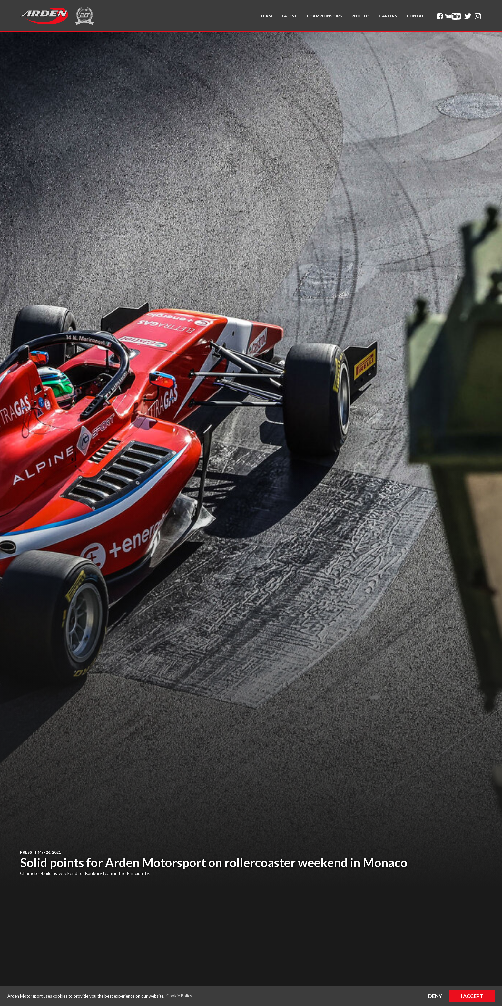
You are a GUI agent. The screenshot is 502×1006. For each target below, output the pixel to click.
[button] (266, 16)
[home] (44, 16)
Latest (289, 16)
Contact (417, 16)
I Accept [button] (472, 996)
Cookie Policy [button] (179, 995)
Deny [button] (435, 996)
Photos (360, 16)
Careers (388, 16)
